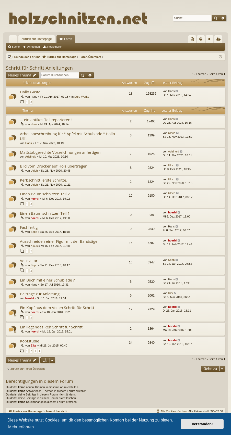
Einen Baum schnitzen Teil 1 (45, 213)
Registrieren (54, 46)
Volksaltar (29, 260)
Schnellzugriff (14, 40)
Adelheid (30, 156)
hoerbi (35, 198)
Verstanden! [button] (202, 424)
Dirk (170, 293)
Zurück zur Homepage (36, 39)
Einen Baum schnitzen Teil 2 (45, 193)
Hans (34, 124)
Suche (16, 46)
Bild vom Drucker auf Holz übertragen (53, 166)
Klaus (34, 245)
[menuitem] (192, 39)
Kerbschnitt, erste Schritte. (43, 180)
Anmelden (33, 46)
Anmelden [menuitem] (210, 40)
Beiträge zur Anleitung (40, 293)
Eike (34, 345)
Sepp (34, 231)
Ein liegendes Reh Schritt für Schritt (51, 326)
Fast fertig (29, 227)
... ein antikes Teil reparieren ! (46, 119)
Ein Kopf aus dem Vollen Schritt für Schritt (57, 307)
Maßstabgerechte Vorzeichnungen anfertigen (60, 152)
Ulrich (171, 132)
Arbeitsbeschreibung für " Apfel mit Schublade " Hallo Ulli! (67, 136)
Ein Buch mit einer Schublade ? (47, 280)
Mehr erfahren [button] (21, 427)
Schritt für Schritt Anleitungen (39, 68)
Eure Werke (81, 96)
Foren (68, 39)
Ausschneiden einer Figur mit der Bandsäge (58, 241)
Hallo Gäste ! (31, 91)
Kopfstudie (29, 340)
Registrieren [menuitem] (219, 40)
